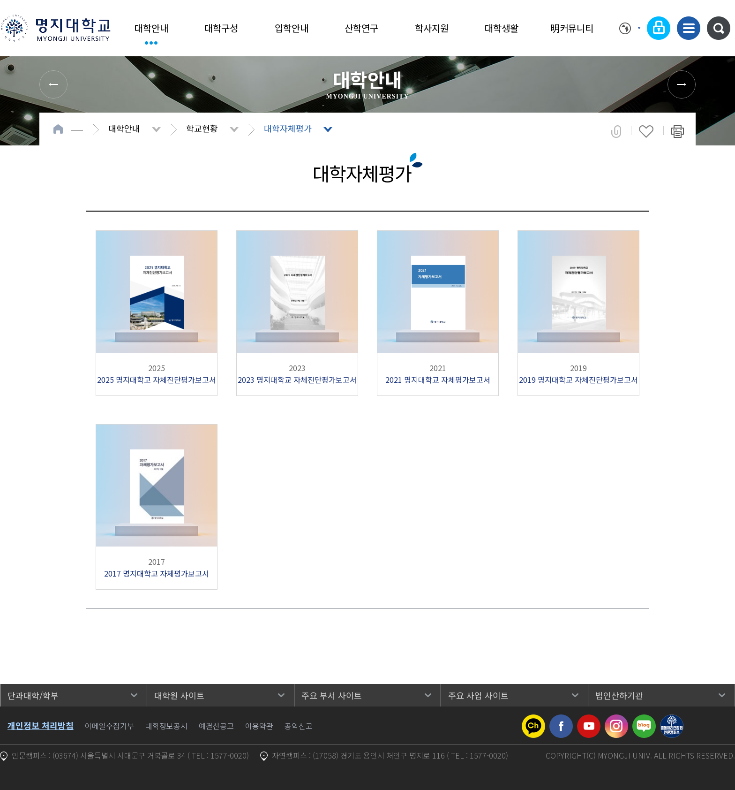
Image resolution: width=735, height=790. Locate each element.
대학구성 (221, 28)
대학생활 (501, 28)
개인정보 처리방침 (41, 725)
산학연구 (361, 28)
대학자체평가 (288, 128)
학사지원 (432, 28)
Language (629, 28)
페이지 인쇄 (677, 131)
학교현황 (202, 128)
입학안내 (291, 28)
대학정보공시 (166, 725)
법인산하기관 (619, 695)
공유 (616, 131)
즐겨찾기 (646, 131)
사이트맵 (688, 28)
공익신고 (299, 725)
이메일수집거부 (109, 725)
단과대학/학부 (33, 695)
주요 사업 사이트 (478, 695)
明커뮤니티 (571, 28)
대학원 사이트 (179, 695)
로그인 (658, 28)
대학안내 (151, 28)
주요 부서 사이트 (331, 695)
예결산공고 (216, 725)
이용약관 (259, 725)
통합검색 (718, 28)
